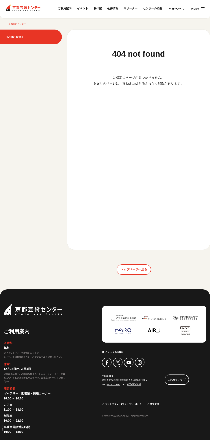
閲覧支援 (154, 403)
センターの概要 (152, 8)
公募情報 (112, 8)
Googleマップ (177, 379)
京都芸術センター (22, 7)
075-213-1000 (113, 384)
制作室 (98, 8)
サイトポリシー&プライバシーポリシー (124, 403)
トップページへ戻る (134, 269)
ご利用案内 (65, 8)
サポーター (130, 8)
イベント (82, 8)
